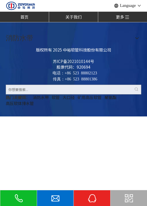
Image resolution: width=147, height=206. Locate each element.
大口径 (69, 97)
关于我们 (73, 17)
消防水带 (41, 97)
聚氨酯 (111, 97)
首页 (24, 17)
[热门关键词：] (136, 89)
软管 (56, 97)
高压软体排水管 (20, 103)
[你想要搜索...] (69, 89)
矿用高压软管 (90, 97)
